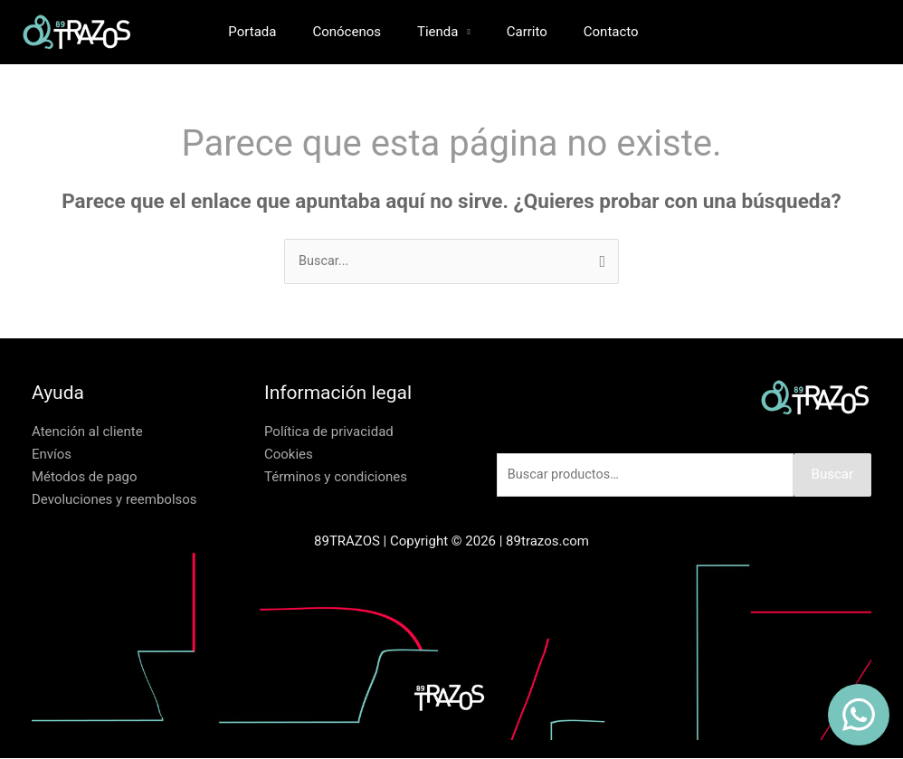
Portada (275, 32)
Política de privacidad (329, 432)
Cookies (288, 455)
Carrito (522, 32)
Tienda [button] (442, 32)
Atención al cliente (87, 432)
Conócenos (360, 32)
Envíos (51, 455)
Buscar (832, 476)
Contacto (597, 32)
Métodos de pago (85, 478)
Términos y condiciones (335, 478)
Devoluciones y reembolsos (114, 499)
